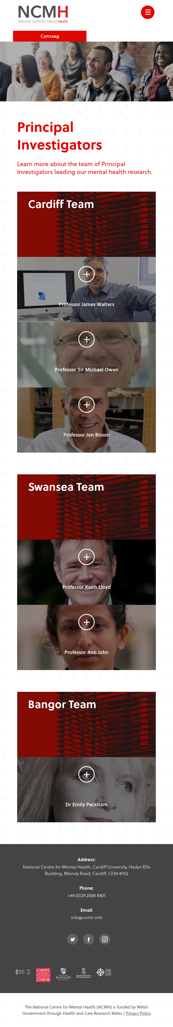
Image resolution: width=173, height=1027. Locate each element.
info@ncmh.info (86, 917)
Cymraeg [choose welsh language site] (50, 36)
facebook (88, 939)
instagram (104, 939)
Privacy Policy (138, 1013)
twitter (72, 939)
